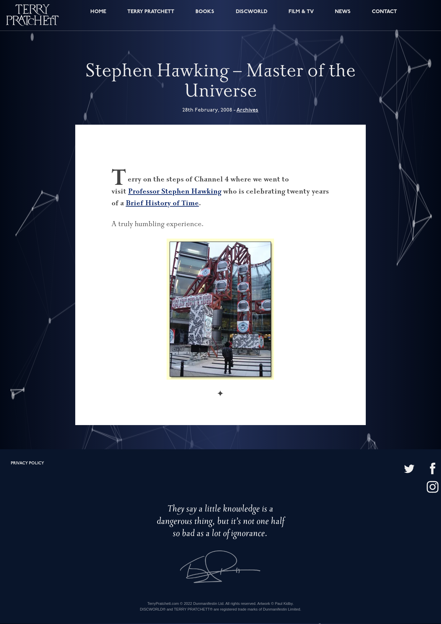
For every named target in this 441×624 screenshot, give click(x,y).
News (342, 16)
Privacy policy (27, 464)
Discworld (251, 16)
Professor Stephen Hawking (174, 191)
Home (96, 16)
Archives (247, 111)
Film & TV (301, 16)
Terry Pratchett (150, 16)
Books (204, 16)
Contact (383, 16)
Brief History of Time (162, 203)
